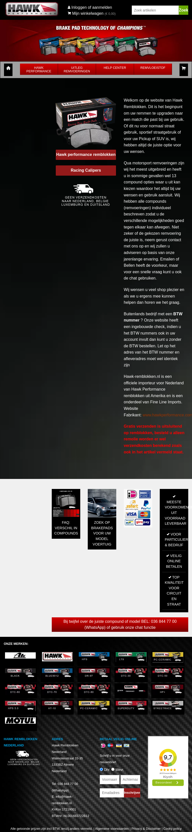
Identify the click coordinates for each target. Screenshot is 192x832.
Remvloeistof (153, 68)
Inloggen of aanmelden (91, 7)
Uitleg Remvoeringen (77, 69)
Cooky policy (173, 828)
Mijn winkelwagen (86, 13)
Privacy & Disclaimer (146, 828)
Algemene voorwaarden (112, 828)
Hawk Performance (39, 69)
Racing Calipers (86, 170)
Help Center (115, 68)
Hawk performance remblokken (86, 154)
